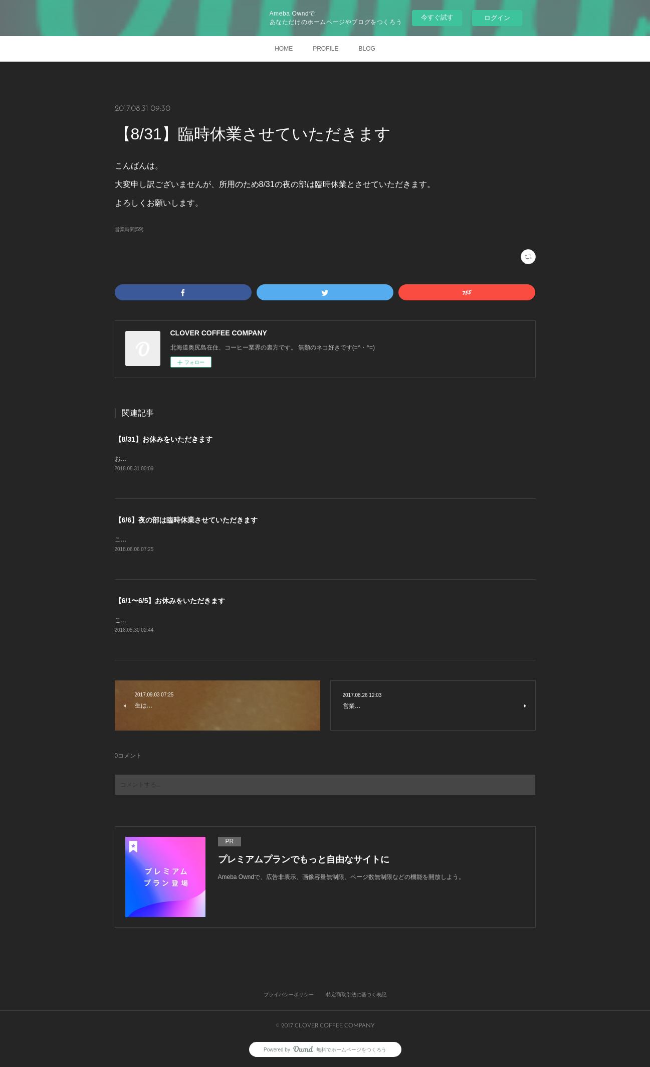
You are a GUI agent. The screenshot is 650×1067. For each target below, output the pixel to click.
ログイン (497, 18)
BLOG (367, 48)
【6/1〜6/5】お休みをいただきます (170, 601)
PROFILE (325, 48)
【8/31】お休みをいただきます (163, 439)
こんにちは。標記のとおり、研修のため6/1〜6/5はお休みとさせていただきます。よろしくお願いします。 (258, 620)
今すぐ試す (437, 17)
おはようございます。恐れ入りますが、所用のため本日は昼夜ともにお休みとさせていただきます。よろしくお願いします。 (283, 458)
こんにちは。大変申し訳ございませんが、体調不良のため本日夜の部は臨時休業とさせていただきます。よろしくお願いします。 (289, 539)
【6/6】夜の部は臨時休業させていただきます (186, 520)
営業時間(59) (129, 229)
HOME (284, 48)
